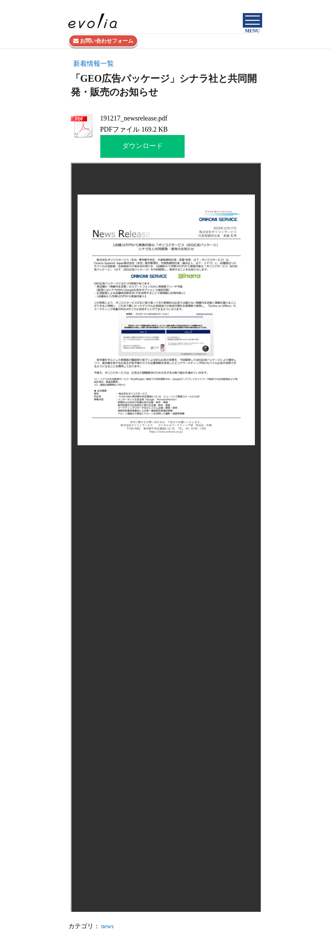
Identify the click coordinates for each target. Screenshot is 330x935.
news (107, 926)
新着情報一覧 (93, 63)
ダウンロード (142, 146)
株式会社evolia (244, 6)
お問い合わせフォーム (103, 41)
